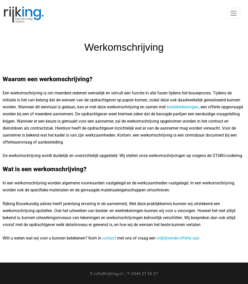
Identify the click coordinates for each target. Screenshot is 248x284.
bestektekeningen (183, 106)
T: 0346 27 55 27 (142, 273)
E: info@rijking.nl (106, 273)
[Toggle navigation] (233, 13)
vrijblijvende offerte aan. (178, 238)
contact (109, 238)
